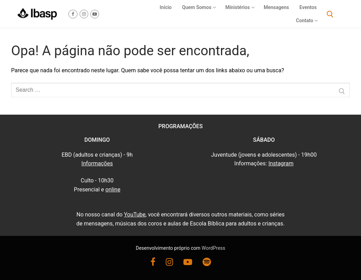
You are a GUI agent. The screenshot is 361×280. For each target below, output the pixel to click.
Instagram (280, 163)
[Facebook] (72, 14)
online (112, 189)
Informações (97, 163)
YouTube (135, 214)
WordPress (213, 248)
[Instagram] (84, 14)
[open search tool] (330, 14)
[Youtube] (94, 14)
